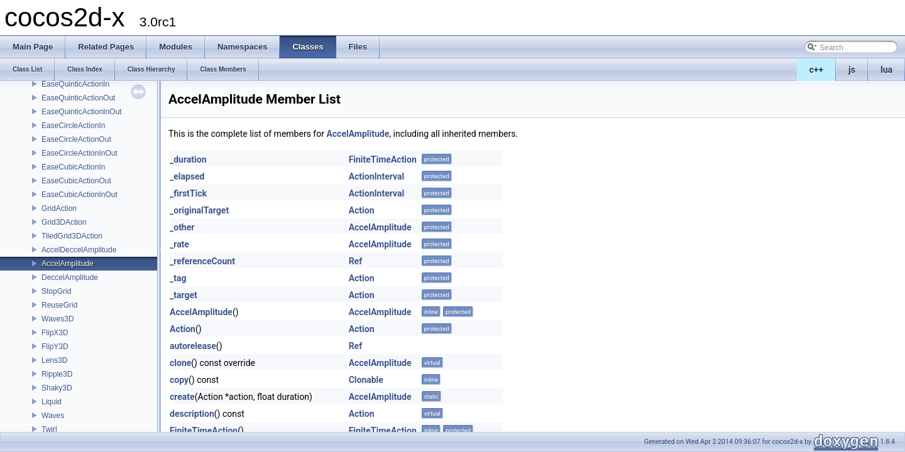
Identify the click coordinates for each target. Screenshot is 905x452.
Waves (52, 415)
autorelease (193, 346)
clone (180, 363)
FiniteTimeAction (383, 159)
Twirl (49, 429)
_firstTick (188, 193)
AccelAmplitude (67, 263)
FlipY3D (55, 346)
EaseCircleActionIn (73, 125)
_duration (188, 159)
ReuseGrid (59, 305)
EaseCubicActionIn (73, 167)
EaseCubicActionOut (76, 180)
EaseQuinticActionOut (78, 98)
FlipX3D (55, 332)
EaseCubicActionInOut (79, 194)
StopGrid (56, 291)
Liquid (51, 401)
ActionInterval (377, 176)
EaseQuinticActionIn (75, 84)
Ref (356, 261)
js (851, 70)
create (182, 397)
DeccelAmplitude (69, 277)
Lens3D (54, 360)
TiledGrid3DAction (71, 236)
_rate (179, 244)
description (192, 414)
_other (182, 227)
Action (362, 210)
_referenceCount (202, 261)
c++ (816, 70)
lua (886, 70)
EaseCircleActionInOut (79, 153)
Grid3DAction (63, 222)
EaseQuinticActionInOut (81, 111)
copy (179, 380)
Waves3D (57, 319)
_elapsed (187, 176)
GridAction (59, 208)
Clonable (366, 380)
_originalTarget (199, 210)
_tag (178, 278)
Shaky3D (56, 388)
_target (183, 295)
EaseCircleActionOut (76, 139)
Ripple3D (56, 374)
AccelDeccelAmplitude (78, 249)
